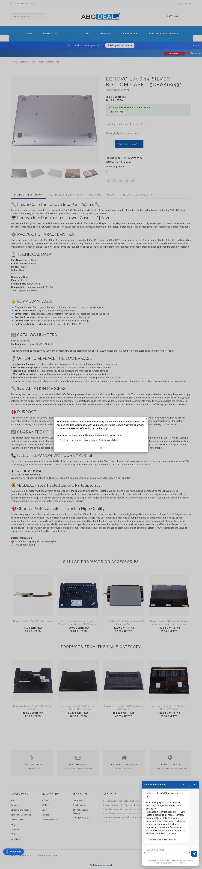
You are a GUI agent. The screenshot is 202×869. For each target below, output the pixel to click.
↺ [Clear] (183, 784)
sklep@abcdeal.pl (170, 863)
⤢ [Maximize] (189, 784)
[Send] (194, 854)
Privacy (182, 863)
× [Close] (194, 784)
